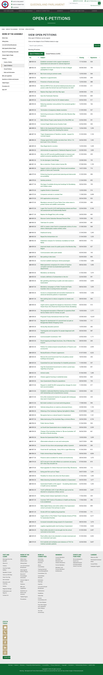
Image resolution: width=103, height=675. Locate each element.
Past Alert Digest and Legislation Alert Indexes (42, 606)
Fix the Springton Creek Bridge (50, 160)
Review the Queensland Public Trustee (52, 437)
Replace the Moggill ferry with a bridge (52, 214)
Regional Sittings (7, 588)
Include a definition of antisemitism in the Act (54, 277)
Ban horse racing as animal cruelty (51, 74)
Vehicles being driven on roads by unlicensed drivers (56, 407)
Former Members (59, 565)
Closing (81, 57)
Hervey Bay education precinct (50, 327)
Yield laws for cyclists (47, 222)
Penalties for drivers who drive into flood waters (55, 476)
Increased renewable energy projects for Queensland (56, 522)
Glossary (22, 665)
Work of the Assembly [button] (26, 11)
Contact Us (5, 595)
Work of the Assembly (12, 29)
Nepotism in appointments (49, 78)
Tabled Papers (5, 82)
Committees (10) (42, 573)
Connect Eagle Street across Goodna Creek (54, 124)
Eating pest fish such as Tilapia (50, 472)
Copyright (64, 665)
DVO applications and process (50, 198)
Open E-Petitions (8, 65)
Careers (94, 555)
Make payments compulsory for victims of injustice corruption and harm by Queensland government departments (56, 266)
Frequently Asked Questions (33, 665)
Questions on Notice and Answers (10, 79)
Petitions (21, 29)
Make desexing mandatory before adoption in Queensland (58, 480)
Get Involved (6, 579)
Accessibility (45, 665)
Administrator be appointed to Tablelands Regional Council (58, 150)
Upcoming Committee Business (41, 560)
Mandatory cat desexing (48, 273)
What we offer (94, 557)
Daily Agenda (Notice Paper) (9, 48)
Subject (43, 57)
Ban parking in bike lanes (48, 257)
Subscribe (40, 595)
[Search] (83, 3)
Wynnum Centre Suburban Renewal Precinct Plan (55, 218)
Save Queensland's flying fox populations (53, 381)
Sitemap (10, 665)
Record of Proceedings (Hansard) (10, 51)
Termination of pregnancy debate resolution (54, 110)
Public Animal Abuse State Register (51, 453)
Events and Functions (77, 555)
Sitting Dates (5, 41)
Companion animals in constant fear (51, 194)
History (4, 586)
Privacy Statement (55, 665)
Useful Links (91, 665)
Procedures (23, 599)
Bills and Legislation (7, 75)
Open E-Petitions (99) (36, 54)
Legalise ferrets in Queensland (50, 190)
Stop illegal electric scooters (49, 146)
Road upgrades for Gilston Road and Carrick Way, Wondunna (59, 468)
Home (3, 29)
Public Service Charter (47, 423)
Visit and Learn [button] (8, 11)
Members (58, 555)
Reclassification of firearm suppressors (52, 353)
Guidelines (40, 593)
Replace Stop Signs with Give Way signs (53, 92)
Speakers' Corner (7, 572)
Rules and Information (9, 72)
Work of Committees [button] (43, 11)
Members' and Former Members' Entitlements (60, 569)
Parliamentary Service (81, 665)
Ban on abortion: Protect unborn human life (54, 164)
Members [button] (60, 11)
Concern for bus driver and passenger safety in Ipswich (57, 445)
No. (30, 57)
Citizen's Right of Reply (7, 55)
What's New (5, 38)
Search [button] (97, 45)
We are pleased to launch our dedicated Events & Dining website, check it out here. (77, 562)
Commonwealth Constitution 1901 (51, 337)
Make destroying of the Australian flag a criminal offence (58, 419)
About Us (5, 563)
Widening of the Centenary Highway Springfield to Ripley (57, 411)
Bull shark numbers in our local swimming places (55, 403)
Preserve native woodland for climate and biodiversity (57, 457)
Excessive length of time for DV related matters (55, 100)
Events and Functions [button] (77, 11)
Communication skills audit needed (51, 252)
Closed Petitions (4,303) (53, 54)
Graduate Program (95, 566)
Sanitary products (46, 180)
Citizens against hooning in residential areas (54, 377)
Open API (4, 89)
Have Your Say (6, 577)
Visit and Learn (6, 555)
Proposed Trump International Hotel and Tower (55, 317)
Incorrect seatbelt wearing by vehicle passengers (55, 261)
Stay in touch (5, 622)
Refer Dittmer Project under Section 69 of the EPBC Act (57, 120)
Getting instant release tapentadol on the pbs (54, 496)
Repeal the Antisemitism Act (49, 236)
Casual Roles (94, 564)
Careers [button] (94, 11)
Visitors (5, 565)
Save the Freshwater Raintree (49, 96)
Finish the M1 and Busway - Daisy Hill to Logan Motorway (58, 449)
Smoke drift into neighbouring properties (53, 512)
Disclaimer (71, 665)
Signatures (93, 57)
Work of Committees (42, 555)
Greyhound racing (46, 232)
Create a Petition (8, 62)
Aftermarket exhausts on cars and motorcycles (55, 441)
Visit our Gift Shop (7, 574)
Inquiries (40, 584)
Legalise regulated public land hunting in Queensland (56, 526)
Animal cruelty (45, 373)
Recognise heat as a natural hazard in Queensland (56, 415)
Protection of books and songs (50, 82)
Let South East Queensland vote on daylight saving (56, 427)
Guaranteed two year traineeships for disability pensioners (58, 363)
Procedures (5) (5, 86)
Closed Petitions (8, 69)
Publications (41, 590)
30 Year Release (42, 602)
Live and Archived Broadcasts (9, 45)
